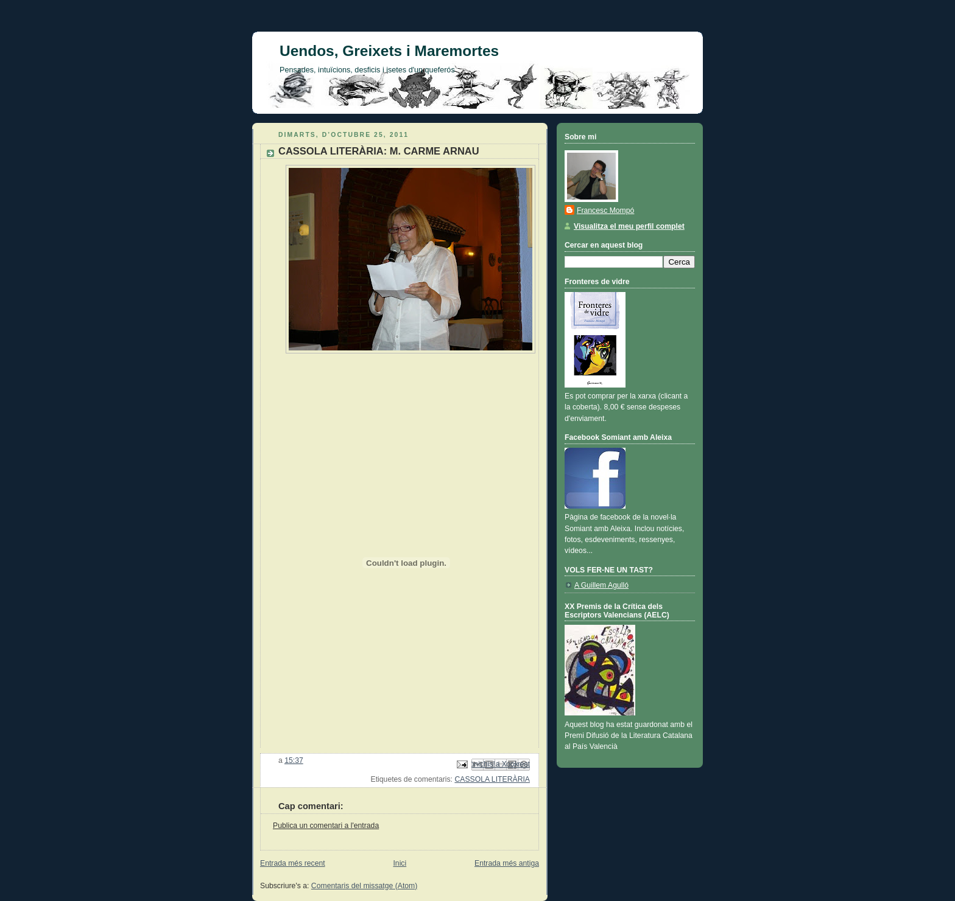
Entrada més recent (292, 863)
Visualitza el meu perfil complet (629, 226)
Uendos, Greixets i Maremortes (389, 51)
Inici (399, 863)
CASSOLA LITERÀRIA (492, 779)
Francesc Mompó (605, 210)
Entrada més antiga (506, 863)
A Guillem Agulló (601, 585)
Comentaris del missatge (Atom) (364, 886)
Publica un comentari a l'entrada (326, 825)
